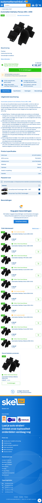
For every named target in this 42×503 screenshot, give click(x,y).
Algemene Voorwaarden (8, 473)
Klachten (4, 468)
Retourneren (5, 466)
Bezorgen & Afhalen (7, 464)
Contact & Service (6, 460)
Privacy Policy (5, 470)
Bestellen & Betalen (7, 462)
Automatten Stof (6, 9)
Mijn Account (5, 475)
